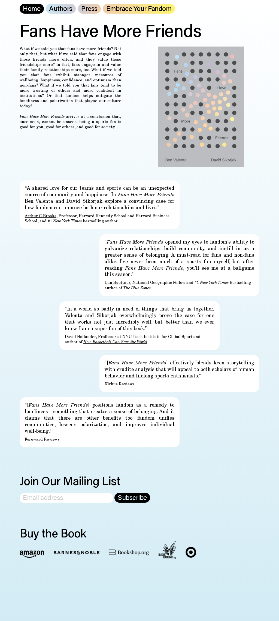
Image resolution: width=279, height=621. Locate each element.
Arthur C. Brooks (40, 216)
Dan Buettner (117, 283)
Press (89, 9)
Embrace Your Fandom (138, 9)
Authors (60, 9)
